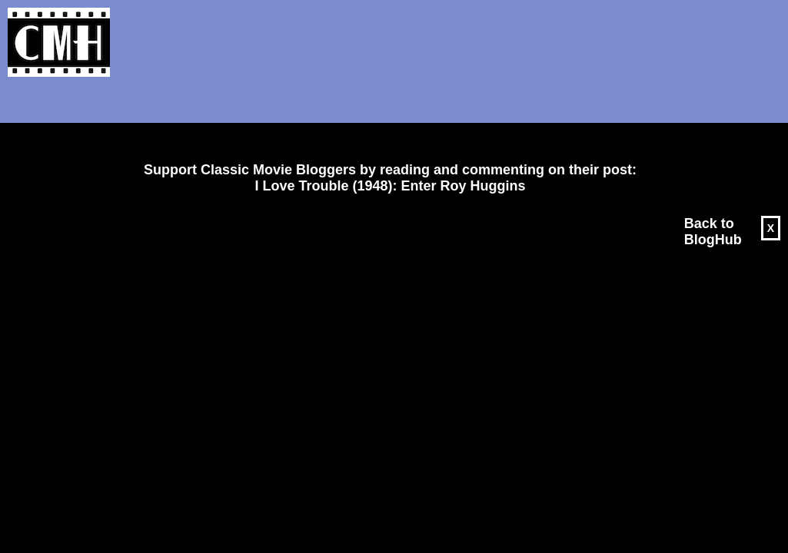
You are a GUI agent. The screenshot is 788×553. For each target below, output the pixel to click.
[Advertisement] (384, 119)
